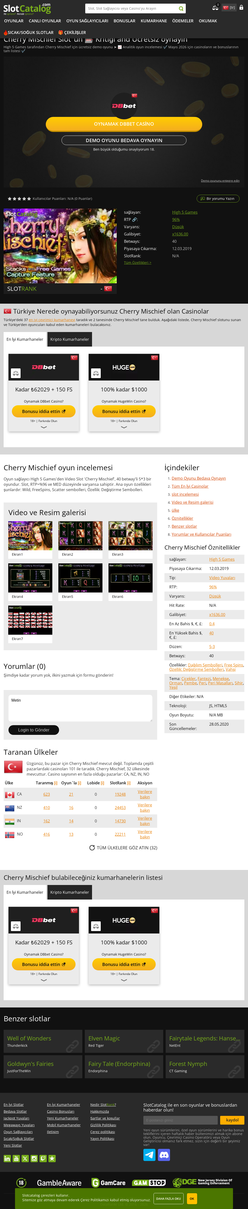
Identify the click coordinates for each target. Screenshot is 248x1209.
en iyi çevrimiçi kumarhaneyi (52, 319)
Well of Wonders (29, 1038)
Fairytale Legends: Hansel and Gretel (206, 1038)
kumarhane (154, 21)
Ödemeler (183, 21)
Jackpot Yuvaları (16, 1118)
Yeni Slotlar (13, 1145)
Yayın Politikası (102, 1138)
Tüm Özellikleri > (137, 262)
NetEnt (174, 1045)
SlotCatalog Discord (164, 1153)
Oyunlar (13, 21)
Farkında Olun (48, 421)
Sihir (239, 683)
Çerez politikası (102, 1131)
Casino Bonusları (60, 1111)
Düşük (178, 226)
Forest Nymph (188, 1063)
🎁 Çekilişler (72, 32)
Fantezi (204, 678)
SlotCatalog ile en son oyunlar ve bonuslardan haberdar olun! (190, 1107)
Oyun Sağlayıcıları (87, 21)
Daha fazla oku (168, 1199)
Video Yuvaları (222, 577)
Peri (202, 683)
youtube (16, 1156)
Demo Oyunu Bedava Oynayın (124, 140)
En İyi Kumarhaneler (63, 1104)
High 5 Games (185, 212)
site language (225, 7)
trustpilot (52, 1156)
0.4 (212, 623)
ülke (175, 510)
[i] (55, 783)
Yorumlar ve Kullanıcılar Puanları (201, 534)
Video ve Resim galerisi (192, 502)
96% (176, 219)
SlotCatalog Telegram (149, 1153)
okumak (208, 21)
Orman (175, 683)
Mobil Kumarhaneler (64, 1125)
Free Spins (233, 665)
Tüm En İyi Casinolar (190, 486)
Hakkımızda (99, 1111)
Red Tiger (96, 1045)
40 (211, 633)
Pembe (190, 683)
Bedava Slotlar (15, 1111)
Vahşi (231, 669)
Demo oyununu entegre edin (220, 181)
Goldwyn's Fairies (30, 1063)
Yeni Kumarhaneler (62, 1118)
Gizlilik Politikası (103, 1125)
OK (192, 1199)
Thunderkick (17, 1045)
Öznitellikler (182, 518)
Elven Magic (104, 1038)
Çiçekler (188, 678)
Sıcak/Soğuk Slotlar (31, 32)
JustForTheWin (19, 1071)
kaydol (232, 1120)
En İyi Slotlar (14, 1104)
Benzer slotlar (184, 526)
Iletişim (53, 1131)
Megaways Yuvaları (19, 1125)
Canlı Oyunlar (45, 21)
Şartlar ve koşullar (105, 1118)
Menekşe (221, 678)
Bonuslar (124, 21)
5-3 (212, 646)
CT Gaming (178, 1071)
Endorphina (98, 1071)
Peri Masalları (220, 683)
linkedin (7, 1156)
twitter (25, 1156)
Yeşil (173, 687)
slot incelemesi (185, 494)
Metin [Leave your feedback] (80, 708)
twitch (43, 1156)
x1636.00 (180, 234)
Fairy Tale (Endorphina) (119, 1063)
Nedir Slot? (103, 1104)
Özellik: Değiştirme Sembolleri (196, 669)
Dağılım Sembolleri (205, 665)
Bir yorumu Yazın (220, 198)
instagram (34, 1156)
